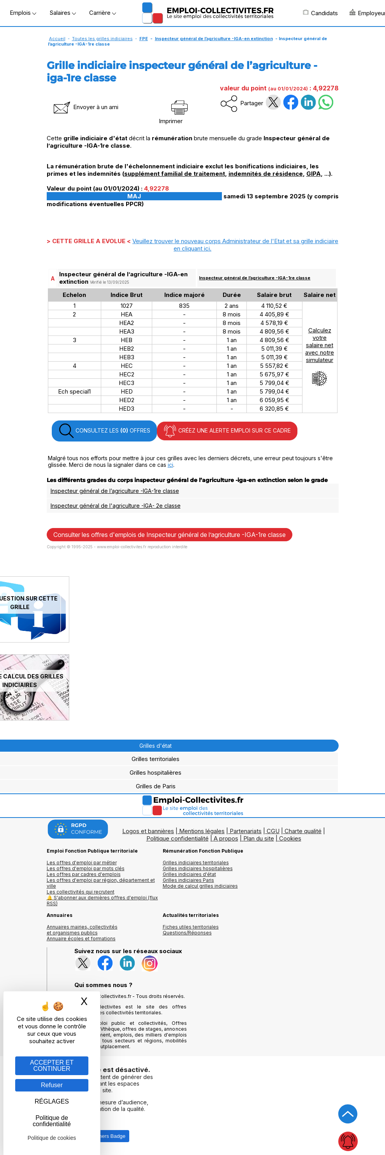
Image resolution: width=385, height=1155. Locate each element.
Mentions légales (202, 831)
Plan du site (258, 838)
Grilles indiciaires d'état (189, 874)
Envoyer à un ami (85, 107)
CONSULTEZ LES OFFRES (104, 431)
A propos (226, 838)
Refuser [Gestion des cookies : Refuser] (52, 1085)
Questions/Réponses (187, 933)
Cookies (290, 838)
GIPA (313, 173)
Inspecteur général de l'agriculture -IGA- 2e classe (116, 505)
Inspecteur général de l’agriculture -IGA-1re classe (254, 278)
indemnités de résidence (266, 173)
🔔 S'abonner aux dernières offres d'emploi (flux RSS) (102, 900)
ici (170, 464)
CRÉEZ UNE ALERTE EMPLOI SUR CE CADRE (227, 431)
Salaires (62, 12)
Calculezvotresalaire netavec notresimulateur (319, 357)
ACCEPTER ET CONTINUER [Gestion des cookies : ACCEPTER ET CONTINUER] (52, 1065)
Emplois (23, 12)
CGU (273, 831)
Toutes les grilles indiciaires (102, 38)
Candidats (320, 13)
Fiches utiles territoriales (191, 927)
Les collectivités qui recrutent (80, 892)
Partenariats (246, 831)
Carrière (102, 12)
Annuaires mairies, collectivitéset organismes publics (82, 930)
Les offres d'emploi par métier (82, 862)
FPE (143, 38)
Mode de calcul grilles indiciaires (200, 886)
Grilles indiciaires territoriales (196, 862)
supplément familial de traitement (174, 173)
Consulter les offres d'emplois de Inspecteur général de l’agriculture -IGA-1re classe (169, 535)
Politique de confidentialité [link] (52, 1120)
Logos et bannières (148, 831)
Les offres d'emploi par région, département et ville (101, 883)
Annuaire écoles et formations (81, 938)
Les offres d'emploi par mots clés (86, 868)
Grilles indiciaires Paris (188, 880)
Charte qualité (303, 831)
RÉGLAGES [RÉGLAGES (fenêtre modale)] (52, 1101)
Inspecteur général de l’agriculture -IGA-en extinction (214, 38)
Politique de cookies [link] (52, 1138)
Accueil (57, 38)
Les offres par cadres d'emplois (84, 874)
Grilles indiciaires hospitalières (198, 868)
